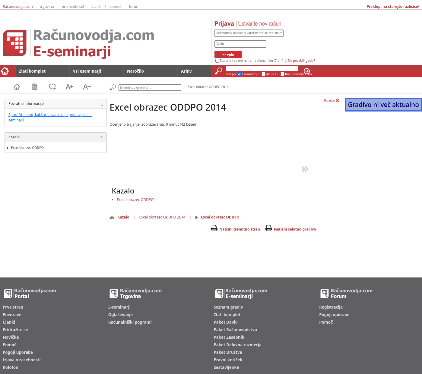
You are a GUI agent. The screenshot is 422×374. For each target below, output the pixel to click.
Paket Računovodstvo (235, 329)
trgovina (47, 6)
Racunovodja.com (298, 74)
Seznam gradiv (228, 307)
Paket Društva (228, 352)
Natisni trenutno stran (240, 229)
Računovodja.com (18, 6)
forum (134, 6)
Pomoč (9, 344)
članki (97, 6)
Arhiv (186, 71)
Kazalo (119, 217)
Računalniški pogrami (130, 322)
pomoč (115, 6)
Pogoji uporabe (18, 352)
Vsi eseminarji (87, 71)
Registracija (331, 307)
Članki (9, 322)
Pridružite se (15, 329)
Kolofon (10, 367)
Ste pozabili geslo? (301, 60)
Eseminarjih (251, 74)
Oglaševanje (120, 314)
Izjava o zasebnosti (22, 360)
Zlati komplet (32, 71)
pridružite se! (73, 6)
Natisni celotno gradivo (295, 229)
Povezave (12, 314)
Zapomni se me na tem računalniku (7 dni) (251, 60)
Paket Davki (226, 322)
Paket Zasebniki (230, 337)
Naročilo (135, 71)
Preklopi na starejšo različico (392, 6)
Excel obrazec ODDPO (26, 148)
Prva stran (13, 307)
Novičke (11, 337)
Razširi (331, 100)
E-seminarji (119, 307)
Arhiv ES (272, 74)
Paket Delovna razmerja (238, 344)
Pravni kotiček (228, 360)
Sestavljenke (226, 367)
